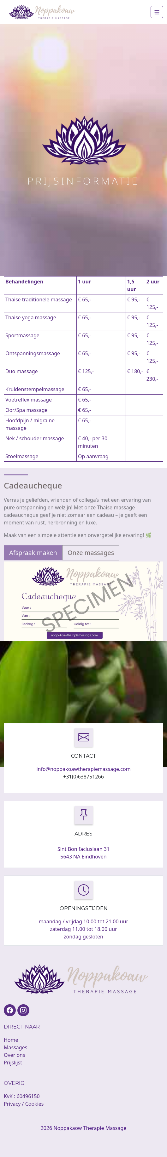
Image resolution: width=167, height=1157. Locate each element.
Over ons (14, 1055)
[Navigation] (157, 12)
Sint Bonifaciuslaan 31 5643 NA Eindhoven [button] (83, 853)
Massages (15, 1047)
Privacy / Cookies (24, 1103)
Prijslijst (13, 1062)
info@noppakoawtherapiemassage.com (83, 769)
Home (11, 1039)
